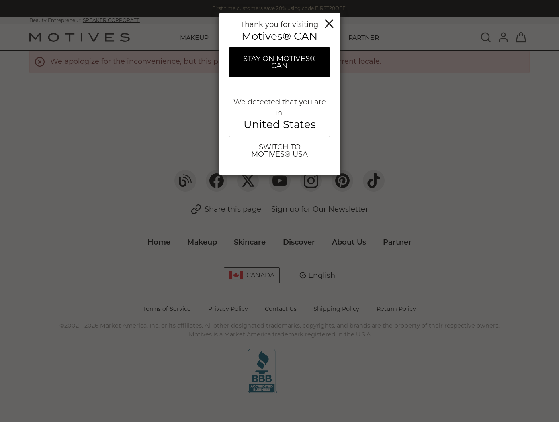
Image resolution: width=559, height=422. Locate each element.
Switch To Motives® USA (279, 151)
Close (329, 24)
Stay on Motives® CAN (279, 62)
